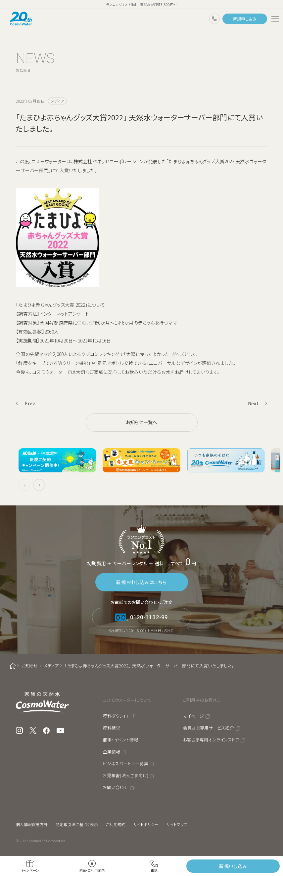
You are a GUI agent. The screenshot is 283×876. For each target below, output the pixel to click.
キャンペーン (30, 870)
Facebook (46, 731)
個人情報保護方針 (32, 824)
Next (253, 403)
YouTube (61, 731)
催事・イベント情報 (120, 740)
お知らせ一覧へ (142, 422)
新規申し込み (245, 18)
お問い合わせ (115, 787)
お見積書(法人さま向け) (125, 775)
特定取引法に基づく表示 (77, 824)
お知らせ (30, 665)
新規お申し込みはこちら (141, 582)
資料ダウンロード (119, 716)
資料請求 (111, 728)
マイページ (193, 716)
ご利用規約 (115, 824)
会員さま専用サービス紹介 (208, 728)
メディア (51, 665)
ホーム (13, 666)
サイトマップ (176, 824)
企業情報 (111, 751)
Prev (29, 403)
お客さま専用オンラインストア (211, 740)
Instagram (19, 731)
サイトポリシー (146, 824)
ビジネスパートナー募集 (125, 763)
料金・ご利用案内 (92, 870)
